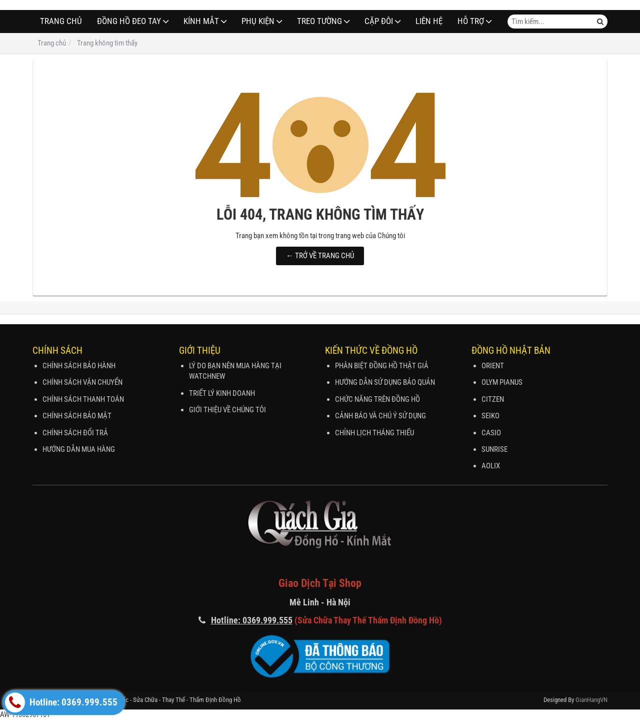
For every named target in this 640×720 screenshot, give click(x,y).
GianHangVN (592, 699)
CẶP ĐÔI (378, 21)
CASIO (491, 432)
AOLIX (491, 465)
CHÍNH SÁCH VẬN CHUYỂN (82, 382)
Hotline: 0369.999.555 (61, 702)
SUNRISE (495, 449)
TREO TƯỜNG (319, 21)
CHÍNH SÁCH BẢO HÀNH (79, 365)
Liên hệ (429, 21)
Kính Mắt (201, 21)
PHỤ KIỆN (258, 21)
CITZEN (493, 399)
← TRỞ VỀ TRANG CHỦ (320, 255)
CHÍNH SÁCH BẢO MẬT (77, 415)
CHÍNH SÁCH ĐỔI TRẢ (75, 432)
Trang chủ (61, 21)
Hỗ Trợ (471, 21)
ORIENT (493, 365)
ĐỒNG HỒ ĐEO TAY (129, 21)
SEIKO (491, 415)
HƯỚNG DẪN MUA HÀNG (78, 449)
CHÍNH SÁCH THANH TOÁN (83, 399)
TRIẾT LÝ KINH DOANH (222, 393)
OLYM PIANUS (502, 382)
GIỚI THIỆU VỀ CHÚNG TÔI (227, 409)
